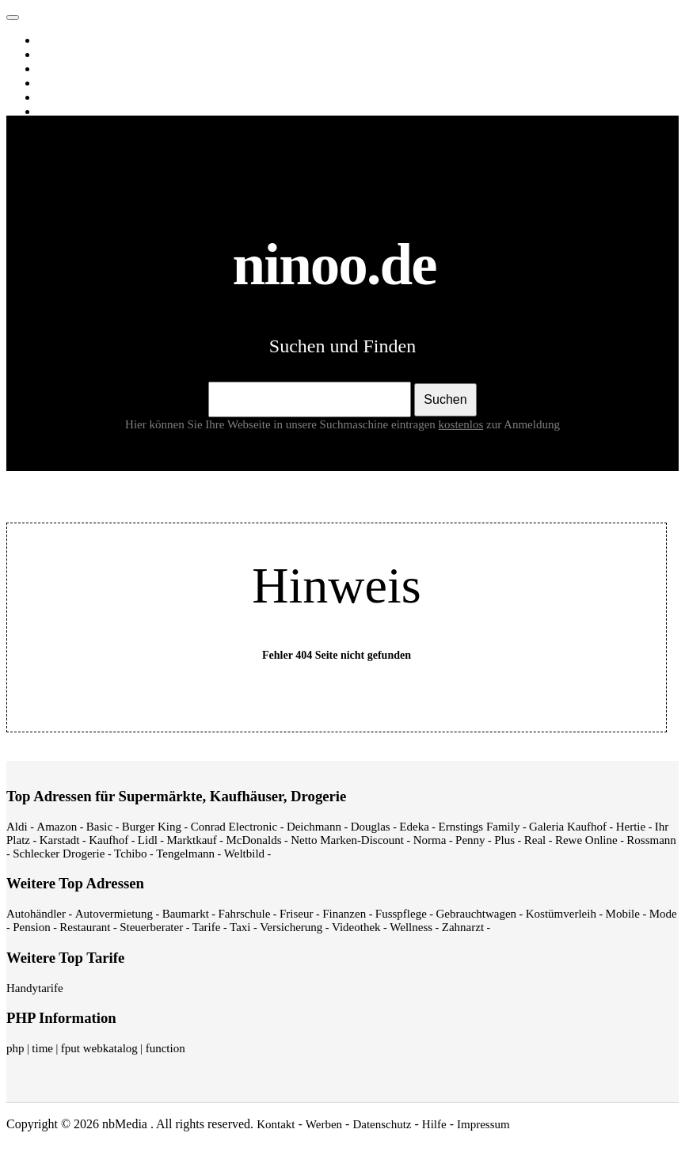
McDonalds (253, 840)
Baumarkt (185, 913)
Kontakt (276, 1124)
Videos (57, 69)
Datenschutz (381, 1124)
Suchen (445, 399)
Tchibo (130, 853)
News (54, 83)
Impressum (483, 1124)
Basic (99, 826)
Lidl (148, 840)
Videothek (356, 927)
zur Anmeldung (523, 424)
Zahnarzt (463, 927)
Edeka (413, 826)
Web (51, 40)
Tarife (206, 927)
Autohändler (36, 913)
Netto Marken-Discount (347, 840)
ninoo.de (44, 13)
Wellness (411, 927)
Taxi (240, 927)
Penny (470, 840)
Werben (324, 1124)
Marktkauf (192, 840)
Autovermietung (114, 913)
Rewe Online (586, 840)
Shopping (63, 111)
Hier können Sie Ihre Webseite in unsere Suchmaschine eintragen (305, 424)
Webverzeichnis (79, 97)
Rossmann (651, 840)
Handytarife (34, 988)
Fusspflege (401, 913)
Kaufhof (108, 840)
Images (58, 54)
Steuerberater (151, 927)
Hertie (630, 826)
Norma (430, 840)
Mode (663, 913)
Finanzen (344, 913)
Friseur (297, 913)
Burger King (151, 826)
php (15, 1048)
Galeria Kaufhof (568, 826)
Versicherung (291, 927)
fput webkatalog (99, 1048)
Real (535, 840)
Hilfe (434, 1124)
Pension (32, 927)
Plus (504, 840)
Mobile (623, 913)
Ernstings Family (479, 826)
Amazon (56, 826)
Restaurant (84, 927)
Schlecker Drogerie (59, 853)
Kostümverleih (561, 913)
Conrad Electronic (234, 826)
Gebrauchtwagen (476, 913)
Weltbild (244, 853)
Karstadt (60, 840)
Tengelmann (185, 853)
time (42, 1048)
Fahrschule (244, 913)
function (165, 1048)
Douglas (370, 826)
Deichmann (314, 826)
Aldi (17, 826)
